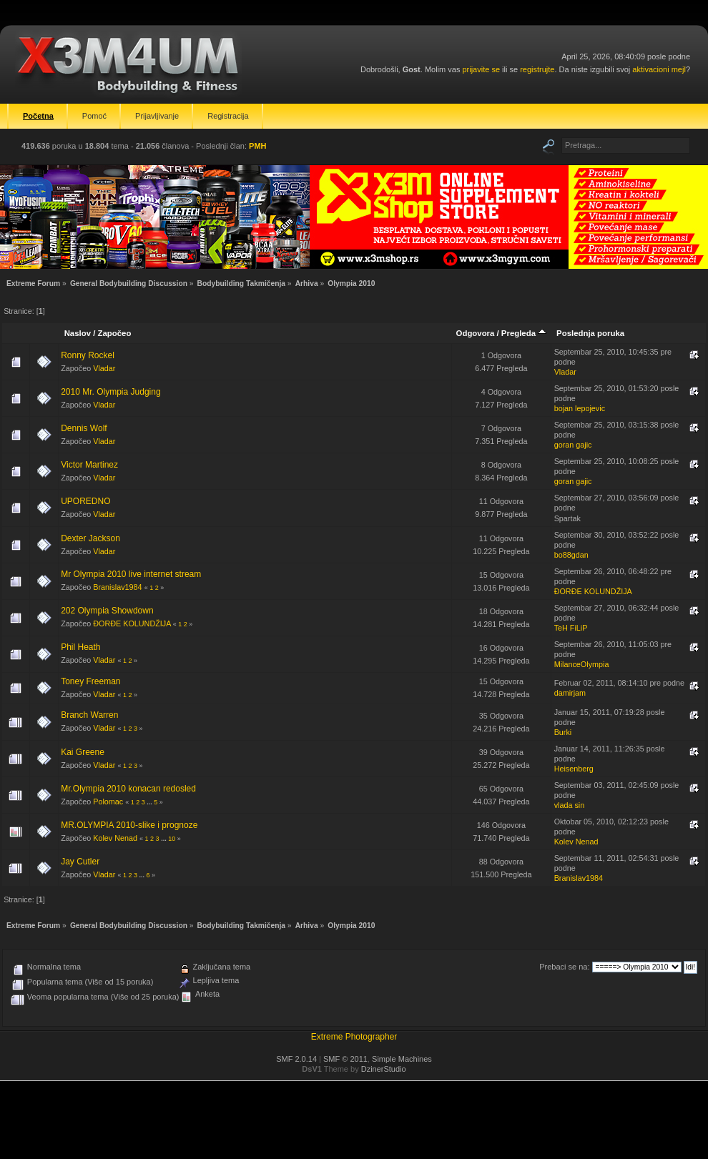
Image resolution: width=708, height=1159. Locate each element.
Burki (563, 732)
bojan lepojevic (579, 408)
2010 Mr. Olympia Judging (110, 392)
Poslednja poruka (590, 333)
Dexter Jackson (90, 538)
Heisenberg (574, 768)
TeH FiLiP (571, 627)
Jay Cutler (80, 862)
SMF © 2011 (345, 1059)
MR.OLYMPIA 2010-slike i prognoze (129, 825)
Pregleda (523, 333)
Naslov (77, 333)
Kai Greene (82, 752)
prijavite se (481, 69)
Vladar (104, 368)
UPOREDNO (85, 501)
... (150, 802)
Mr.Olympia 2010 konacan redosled (128, 789)
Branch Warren (89, 715)
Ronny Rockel (87, 355)
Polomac (108, 801)
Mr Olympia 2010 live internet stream (131, 574)
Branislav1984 (117, 587)
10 (171, 838)
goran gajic (573, 444)
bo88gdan (571, 555)
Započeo (115, 333)
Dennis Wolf (84, 428)
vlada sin (569, 805)
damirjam (570, 693)
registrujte (537, 69)
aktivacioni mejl (659, 69)
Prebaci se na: (564, 966)
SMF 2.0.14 (296, 1059)
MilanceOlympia (581, 664)
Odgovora (475, 333)
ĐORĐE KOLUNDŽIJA (593, 591)
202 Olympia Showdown (107, 611)
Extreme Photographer (354, 1037)
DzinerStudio (383, 1069)
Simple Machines (402, 1059)
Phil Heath (80, 647)
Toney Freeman (90, 681)
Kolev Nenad (115, 838)
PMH (257, 146)
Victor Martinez (89, 465)
